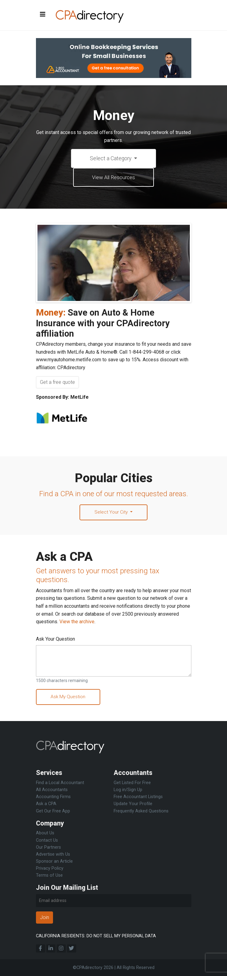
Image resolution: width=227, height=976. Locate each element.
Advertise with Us (53, 854)
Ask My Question (69, 698)
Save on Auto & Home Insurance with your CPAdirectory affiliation (103, 323)
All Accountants (52, 789)
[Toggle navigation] (42, 14)
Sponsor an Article (54, 861)
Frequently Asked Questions (141, 811)
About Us (45, 833)
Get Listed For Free (132, 782)
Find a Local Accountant (60, 782)
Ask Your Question (55, 640)
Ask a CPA (46, 803)
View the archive (76, 622)
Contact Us (47, 840)
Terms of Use (49, 875)
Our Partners (48, 847)
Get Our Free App (53, 811)
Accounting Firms (53, 796)
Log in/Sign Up (128, 789)
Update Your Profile (133, 803)
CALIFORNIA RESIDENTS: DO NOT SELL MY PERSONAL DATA (96, 936)
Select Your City (111, 513)
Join (44, 917)
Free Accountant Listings (138, 796)
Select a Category (111, 158)
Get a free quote (57, 383)
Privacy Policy (49, 868)
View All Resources (113, 178)
